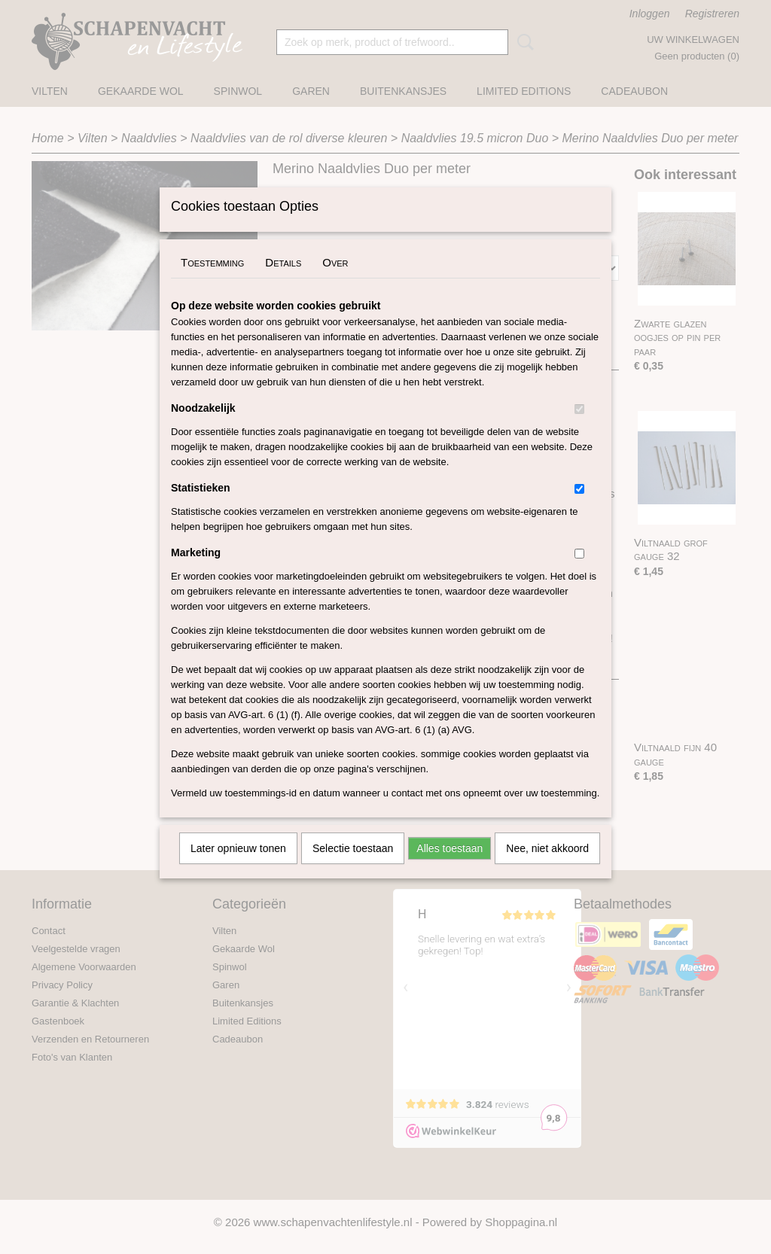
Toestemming (212, 281)
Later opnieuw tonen (238, 868)
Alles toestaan (449, 868)
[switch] (579, 429)
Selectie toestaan (352, 868)
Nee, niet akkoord (547, 868)
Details (283, 281)
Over (335, 281)
